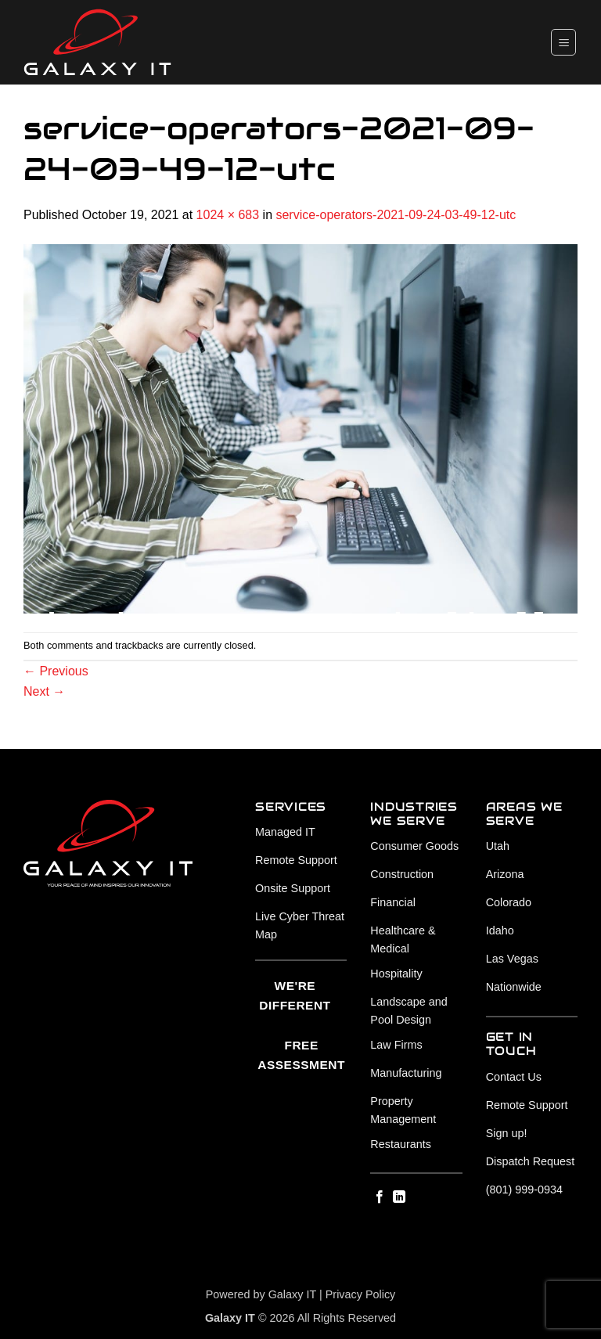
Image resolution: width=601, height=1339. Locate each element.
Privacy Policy (361, 1294)
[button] (563, 42)
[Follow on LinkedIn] (399, 1197)
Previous (55, 671)
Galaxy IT (292, 1294)
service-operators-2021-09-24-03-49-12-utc (395, 214)
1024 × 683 (228, 214)
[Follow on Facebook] (379, 1197)
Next (44, 691)
